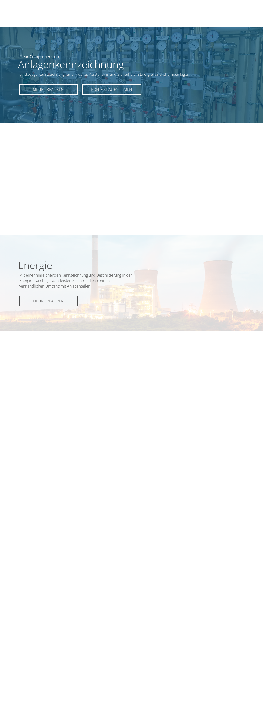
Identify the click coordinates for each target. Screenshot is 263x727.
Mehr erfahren (48, 89)
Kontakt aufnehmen (111, 89)
